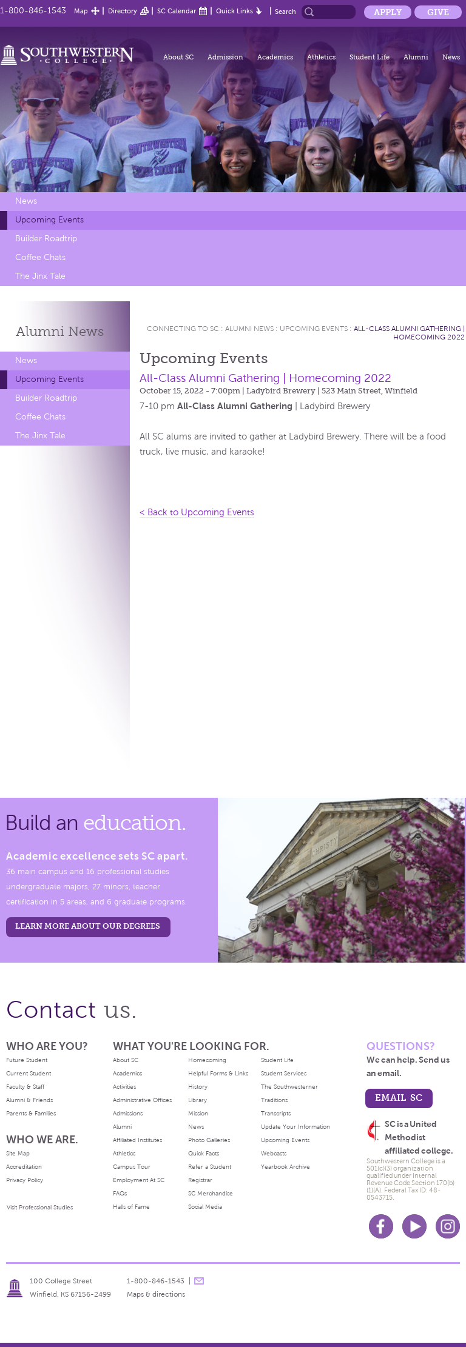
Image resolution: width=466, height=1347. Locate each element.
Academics (275, 57)
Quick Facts (203, 1153)
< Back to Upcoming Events (197, 512)
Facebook (381, 1226)
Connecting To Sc (183, 328)
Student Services (283, 1073)
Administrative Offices (142, 1100)
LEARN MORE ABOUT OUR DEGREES (87, 926)
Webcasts (273, 1153)
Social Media (205, 1206)
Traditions (274, 1100)
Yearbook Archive (285, 1166)
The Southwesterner (289, 1086)
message (199, 1281)
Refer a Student (209, 1166)
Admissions (128, 1113)
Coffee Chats (40, 257)
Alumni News (249, 328)
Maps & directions (156, 1294)
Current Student (28, 1073)
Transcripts (276, 1113)
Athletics (321, 57)
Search (285, 11)
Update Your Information (295, 1126)
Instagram (448, 1226)
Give (438, 12)
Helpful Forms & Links (218, 1073)
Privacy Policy (24, 1180)
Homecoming (207, 1060)
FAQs (120, 1193)
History (198, 1086)
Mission (198, 1113)
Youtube (414, 1226)
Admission (225, 57)
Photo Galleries (209, 1140)
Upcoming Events (49, 219)
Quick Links (234, 11)
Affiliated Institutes (137, 1140)
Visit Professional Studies (40, 1207)
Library (197, 1100)
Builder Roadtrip (46, 238)
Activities (124, 1086)
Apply (388, 12)
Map (81, 11)
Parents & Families (31, 1113)
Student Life (370, 57)
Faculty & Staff (25, 1086)
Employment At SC (138, 1180)
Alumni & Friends (29, 1100)
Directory (122, 11)
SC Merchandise (210, 1193)
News (451, 57)
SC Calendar (176, 11)
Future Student (26, 1060)
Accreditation (24, 1166)
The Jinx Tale (40, 276)
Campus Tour (131, 1166)
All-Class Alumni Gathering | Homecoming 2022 (409, 332)
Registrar (200, 1180)
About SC (178, 57)
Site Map (18, 1153)
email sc (398, 1097)
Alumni (416, 57)
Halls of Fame (131, 1206)
